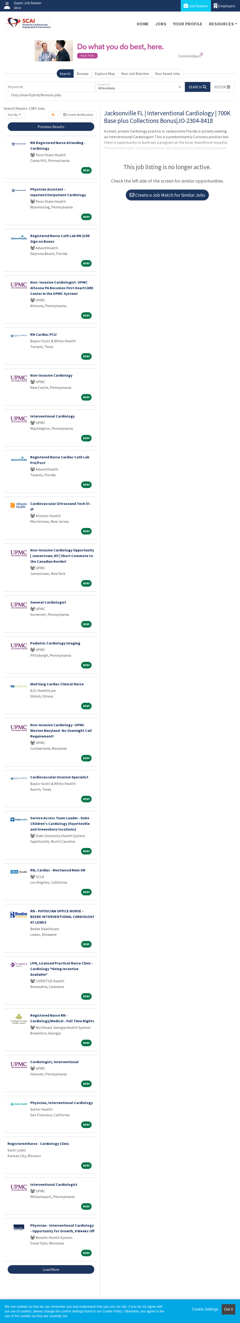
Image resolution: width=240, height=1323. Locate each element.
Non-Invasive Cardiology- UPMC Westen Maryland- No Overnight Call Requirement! (61, 730)
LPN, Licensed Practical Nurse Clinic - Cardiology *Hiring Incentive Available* (61, 969)
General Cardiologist (48, 602)
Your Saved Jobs (167, 73)
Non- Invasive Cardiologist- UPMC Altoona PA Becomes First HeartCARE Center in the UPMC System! (62, 288)
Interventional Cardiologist (53, 1184)
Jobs (160, 24)
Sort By (13, 115)
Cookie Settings (205, 1309)
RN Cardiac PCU (43, 334)
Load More (51, 1269)
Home (143, 24)
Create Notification (78, 115)
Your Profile (188, 24)
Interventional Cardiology (52, 416)
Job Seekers (196, 6)
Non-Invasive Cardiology (51, 375)
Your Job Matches (135, 73)
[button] (222, 87)
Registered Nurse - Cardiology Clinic (38, 1143)
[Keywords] (50, 87)
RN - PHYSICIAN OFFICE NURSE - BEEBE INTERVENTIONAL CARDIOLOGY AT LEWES (62, 917)
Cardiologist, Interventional (54, 1061)
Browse (83, 73)
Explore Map (105, 73)
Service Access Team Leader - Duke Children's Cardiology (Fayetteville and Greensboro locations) (60, 823)
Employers (224, 6)
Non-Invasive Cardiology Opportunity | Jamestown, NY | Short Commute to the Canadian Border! (62, 556)
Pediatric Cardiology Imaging (55, 643)
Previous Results (51, 126)
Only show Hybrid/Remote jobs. (36, 95)
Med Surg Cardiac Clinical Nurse (57, 684)
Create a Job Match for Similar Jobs (167, 195)
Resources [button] (221, 24)
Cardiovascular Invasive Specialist (59, 777)
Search (65, 73)
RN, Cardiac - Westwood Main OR (57, 870)
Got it (228, 1309)
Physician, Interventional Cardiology (61, 1102)
